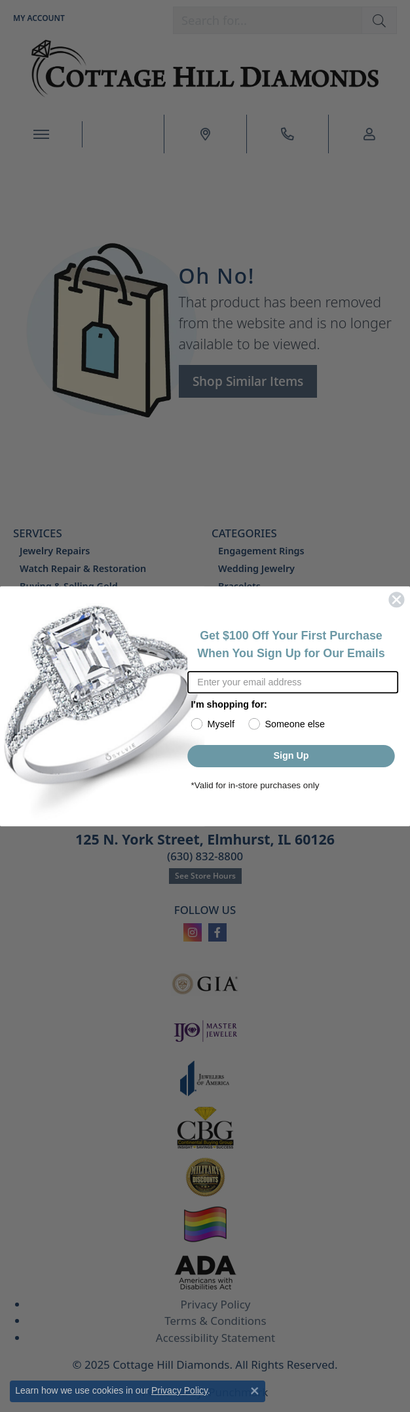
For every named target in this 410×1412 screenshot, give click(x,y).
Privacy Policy (179, 1390)
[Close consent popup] (255, 1391)
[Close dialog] (396, 600)
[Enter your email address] (292, 682)
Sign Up (290, 756)
